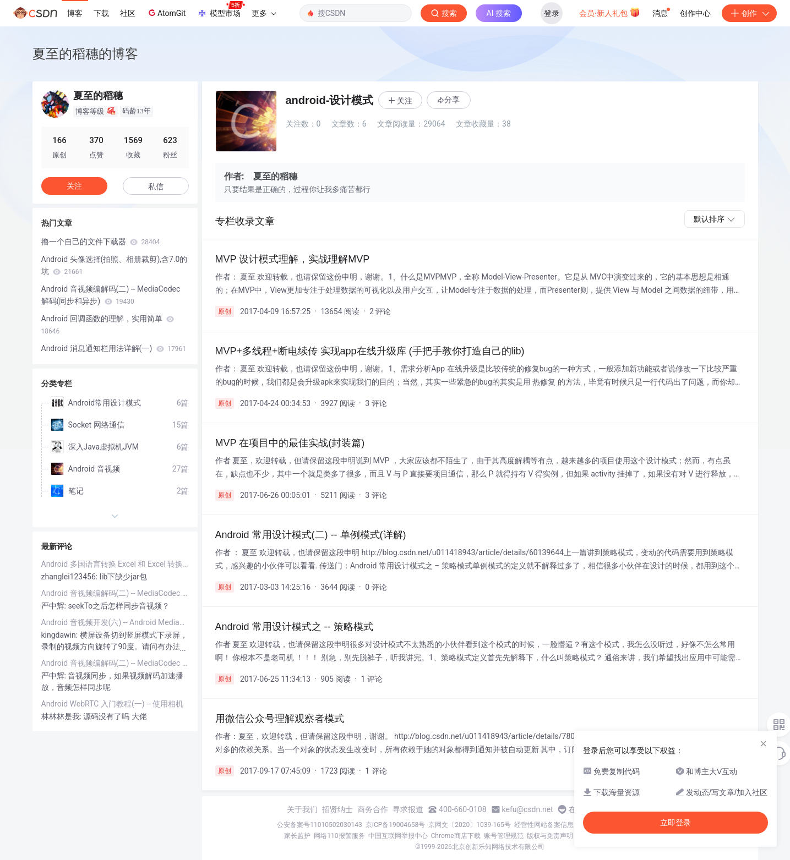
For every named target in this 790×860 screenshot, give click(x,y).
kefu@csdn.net (527, 809)
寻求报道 (408, 809)
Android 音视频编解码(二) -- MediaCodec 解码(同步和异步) (111, 294)
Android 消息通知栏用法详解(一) (113, 348)
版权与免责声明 (550, 836)
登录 (551, 13)
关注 (74, 186)
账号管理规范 (504, 836)
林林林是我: (62, 716)
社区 (127, 13)
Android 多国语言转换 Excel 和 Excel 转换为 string (115, 564)
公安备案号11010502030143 (319, 825)
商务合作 (372, 809)
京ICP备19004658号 (396, 825)
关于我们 (302, 809)
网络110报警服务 (339, 836)
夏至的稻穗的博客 (85, 53)
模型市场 (221, 10)
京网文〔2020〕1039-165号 (469, 825)
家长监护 (297, 836)
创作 (749, 13)
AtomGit (166, 12)
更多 (264, 13)
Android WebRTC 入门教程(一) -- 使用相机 (112, 703)
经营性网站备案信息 (544, 825)
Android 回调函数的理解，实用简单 (108, 324)
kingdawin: (60, 635)
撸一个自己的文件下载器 (100, 241)
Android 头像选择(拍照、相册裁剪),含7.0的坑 (114, 265)
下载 (101, 13)
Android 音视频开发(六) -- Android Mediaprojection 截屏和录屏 (115, 622)
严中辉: (54, 605)
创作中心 (695, 13)
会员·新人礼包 (609, 12)
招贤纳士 (337, 809)
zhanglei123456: (70, 576)
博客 (75, 13)
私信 (156, 186)
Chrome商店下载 (456, 836)
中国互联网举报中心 (398, 836)
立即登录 (675, 822)
